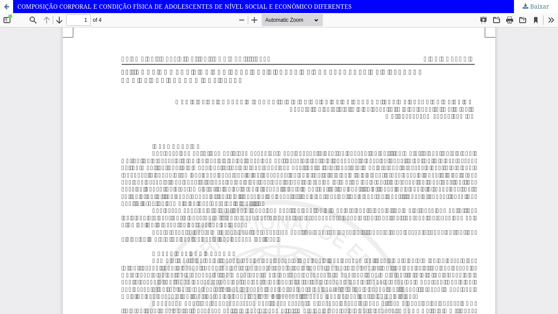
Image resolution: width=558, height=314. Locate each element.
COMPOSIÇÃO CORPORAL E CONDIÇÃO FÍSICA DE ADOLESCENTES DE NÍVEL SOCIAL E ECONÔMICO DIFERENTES (184, 6)
